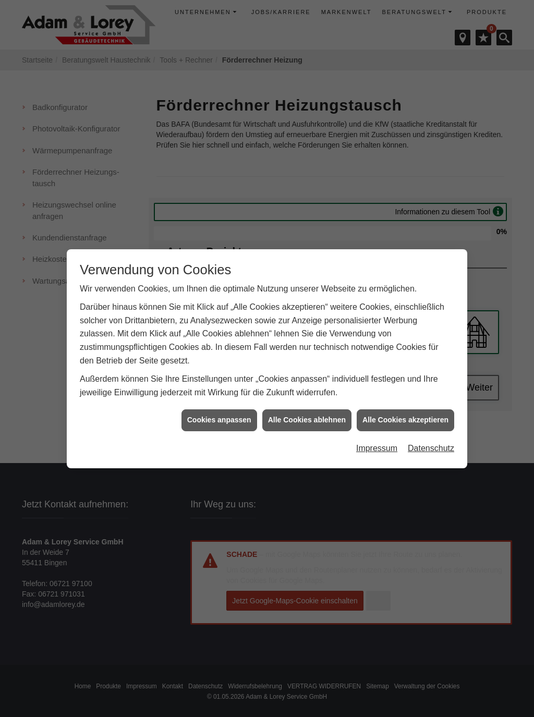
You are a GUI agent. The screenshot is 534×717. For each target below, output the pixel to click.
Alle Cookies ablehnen (307, 415)
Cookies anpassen (219, 415)
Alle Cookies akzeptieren (405, 415)
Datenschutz (431, 443)
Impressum (376, 443)
